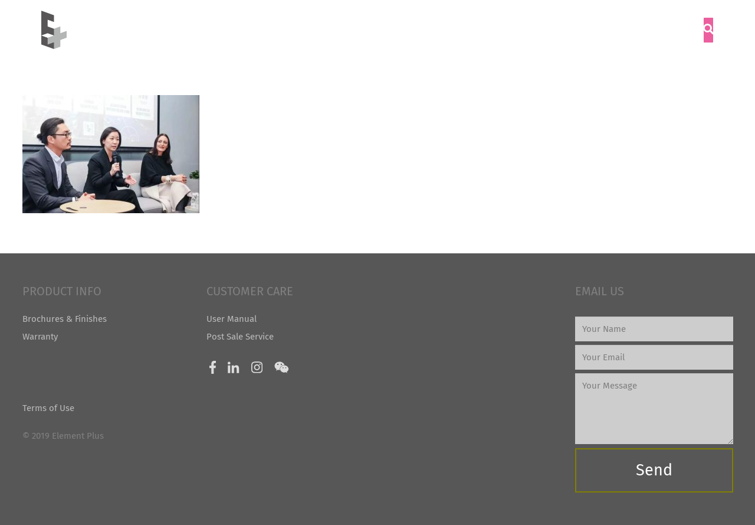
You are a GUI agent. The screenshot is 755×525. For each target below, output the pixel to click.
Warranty (40, 336)
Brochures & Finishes (64, 319)
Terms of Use (48, 408)
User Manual (231, 319)
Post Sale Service (240, 336)
